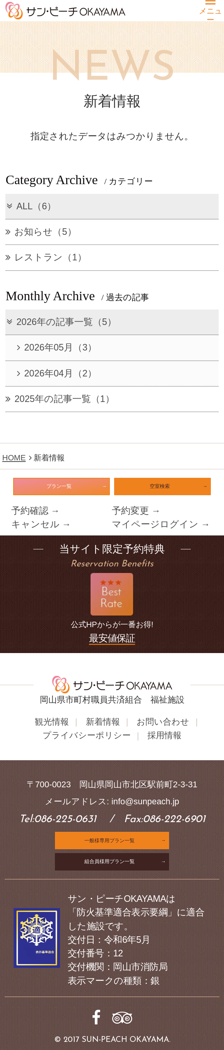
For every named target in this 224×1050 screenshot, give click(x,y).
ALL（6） (30, 206)
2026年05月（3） (57, 347)
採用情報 (164, 735)
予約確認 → (35, 511)
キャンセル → (41, 524)
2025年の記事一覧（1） (59, 399)
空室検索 (160, 486)
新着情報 (103, 721)
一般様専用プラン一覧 (109, 840)
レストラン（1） (45, 257)
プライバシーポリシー (87, 735)
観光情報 (52, 721)
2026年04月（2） (57, 373)
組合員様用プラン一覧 (109, 861)
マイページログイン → (161, 524)
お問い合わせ (163, 721)
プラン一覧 (59, 486)
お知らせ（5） (40, 232)
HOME (14, 457)
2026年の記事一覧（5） (60, 322)
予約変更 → (136, 511)
